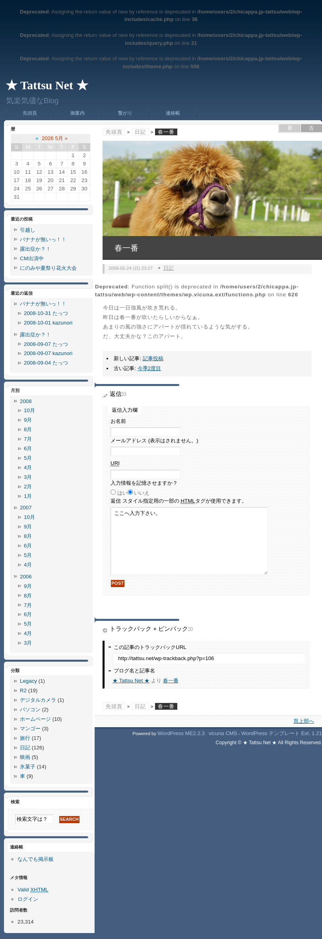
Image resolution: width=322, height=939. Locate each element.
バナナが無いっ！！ (43, 239)
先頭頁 (30, 113)
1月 (28, 496)
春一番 (170, 681)
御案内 (77, 113)
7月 (28, 439)
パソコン (30, 709)
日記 (140, 132)
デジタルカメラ (38, 700)
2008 (26, 401)
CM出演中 (32, 258)
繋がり (125, 113)
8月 (28, 429)
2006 (26, 577)
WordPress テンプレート (270, 733)
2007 (26, 508)
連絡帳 (173, 113)
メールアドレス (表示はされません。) (154, 441)
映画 (25, 757)
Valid (32, 890)
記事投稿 (153, 358)
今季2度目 (149, 368)
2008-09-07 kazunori (48, 353)
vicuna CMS (223, 733)
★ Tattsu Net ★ (47, 85)
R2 (23, 690)
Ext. (305, 733)
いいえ (141, 493)
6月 (28, 448)
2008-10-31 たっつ (46, 313)
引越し (27, 230)
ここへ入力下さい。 (189, 541)
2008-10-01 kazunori (48, 323)
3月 (28, 477)
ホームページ (35, 719)
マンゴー (30, 729)
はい (122, 493)
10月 (29, 410)
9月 (28, 420)
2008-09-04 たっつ (46, 363)
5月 (28, 458)
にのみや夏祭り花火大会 (48, 268)
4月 (28, 467)
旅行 (25, 738)
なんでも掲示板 (35, 859)
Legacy (28, 681)
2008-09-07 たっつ (46, 344)
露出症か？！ (35, 249)
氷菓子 (27, 767)
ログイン (27, 899)
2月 (28, 487)
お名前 (118, 421)
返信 (179, 501)
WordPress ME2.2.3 (181, 733)
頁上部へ (303, 721)
